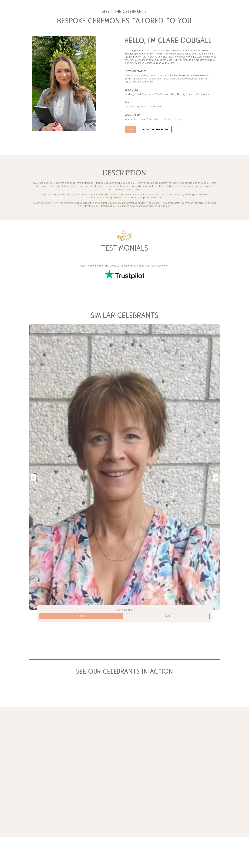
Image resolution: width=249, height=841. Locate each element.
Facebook (161, 119)
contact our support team (156, 129)
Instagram (177, 119)
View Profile (81, 617)
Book (130, 129)
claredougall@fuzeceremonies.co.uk (144, 106)
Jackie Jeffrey (124, 610)
